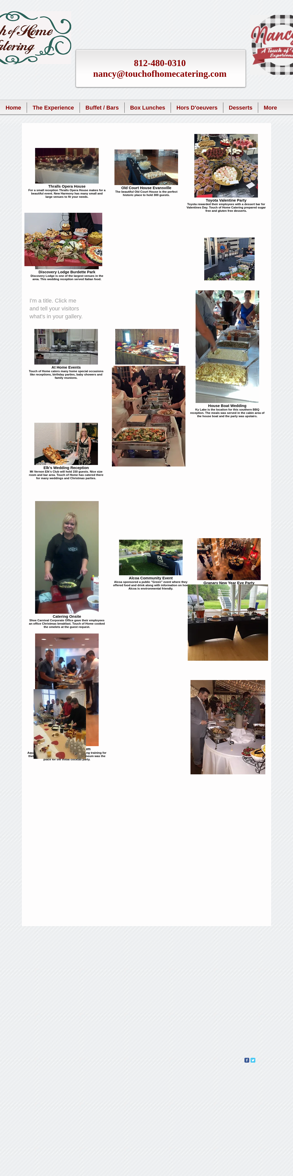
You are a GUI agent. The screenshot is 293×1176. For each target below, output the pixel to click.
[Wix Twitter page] (253, 1060)
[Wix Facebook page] (246, 1060)
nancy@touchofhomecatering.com (159, 74)
